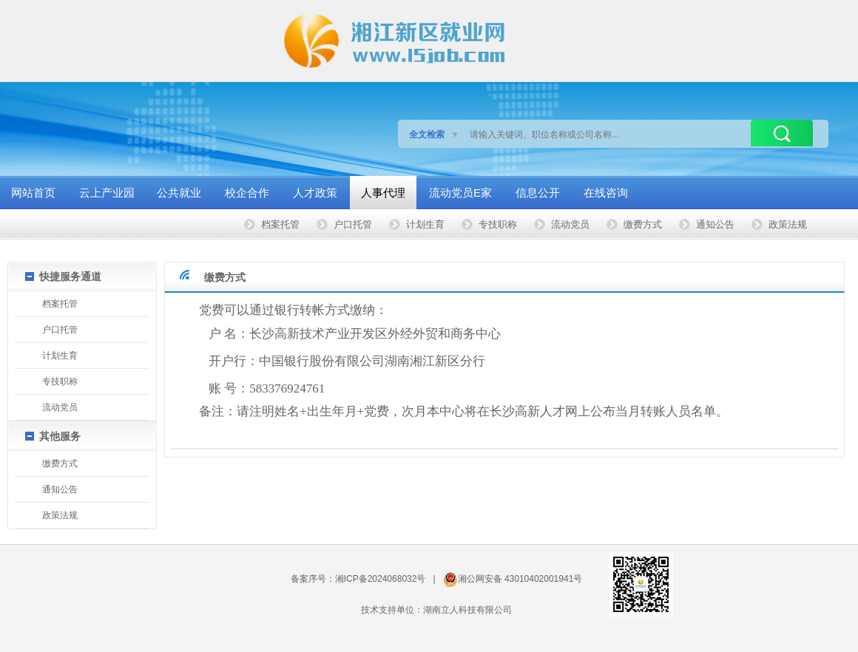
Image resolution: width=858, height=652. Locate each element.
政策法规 (788, 224)
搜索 (782, 133)
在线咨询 (606, 192)
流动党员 (570, 224)
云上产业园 (107, 192)
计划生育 (425, 224)
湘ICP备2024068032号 (380, 579)
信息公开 (538, 192)
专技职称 (498, 224)
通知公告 (715, 224)
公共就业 (179, 192)
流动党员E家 (460, 192)
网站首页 (33, 192)
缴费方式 (643, 224)
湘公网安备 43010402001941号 (520, 579)
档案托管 (280, 224)
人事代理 (383, 192)
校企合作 (247, 192)
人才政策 (315, 192)
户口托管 (353, 224)
